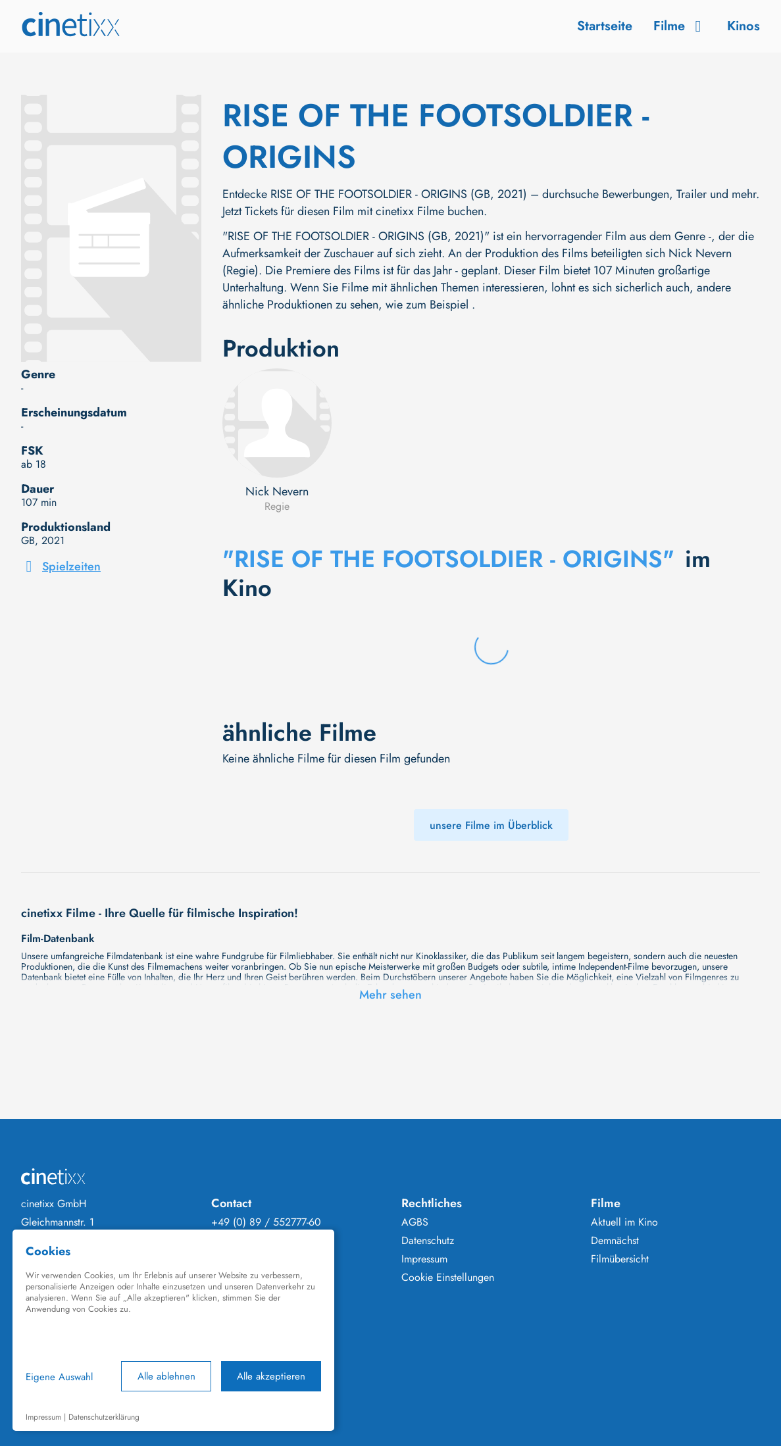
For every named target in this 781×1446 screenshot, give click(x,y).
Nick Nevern (277, 491)
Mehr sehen (390, 994)
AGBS (414, 1222)
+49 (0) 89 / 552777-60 (266, 1222)
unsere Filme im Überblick (491, 825)
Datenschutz (427, 1240)
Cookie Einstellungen (447, 1277)
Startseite (604, 26)
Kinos (743, 26)
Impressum (424, 1259)
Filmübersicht (620, 1259)
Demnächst (615, 1240)
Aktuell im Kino (624, 1222)
